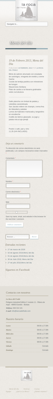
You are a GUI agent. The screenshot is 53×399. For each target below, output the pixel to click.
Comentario (11, 158)
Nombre (9, 181)
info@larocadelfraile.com (21, 311)
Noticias (26, 389)
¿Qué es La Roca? (22, 391)
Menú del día (14, 389)
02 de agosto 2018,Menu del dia (21, 253)
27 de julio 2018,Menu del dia (20, 263)
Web (7, 202)
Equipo (8, 391)
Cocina (37, 389)
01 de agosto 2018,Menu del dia (21, 256)
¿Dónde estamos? (40, 391)
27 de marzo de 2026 (16, 249)
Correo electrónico (13, 192)
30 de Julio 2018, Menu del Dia (20, 259)
